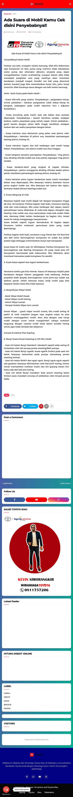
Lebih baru (7, 483)
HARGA (7, 693)
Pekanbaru (49, 792)
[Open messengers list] (6, 789)
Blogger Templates (34, 787)
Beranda (7, 14)
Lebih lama (65, 483)
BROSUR (7, 705)
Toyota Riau (52, 787)
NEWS (6, 701)
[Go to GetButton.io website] (6, 794)
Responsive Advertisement (36, 739)
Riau (39, 792)
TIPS (14, 14)
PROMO (7, 708)
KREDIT (7, 697)
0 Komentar (36, 32)
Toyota (31, 792)
